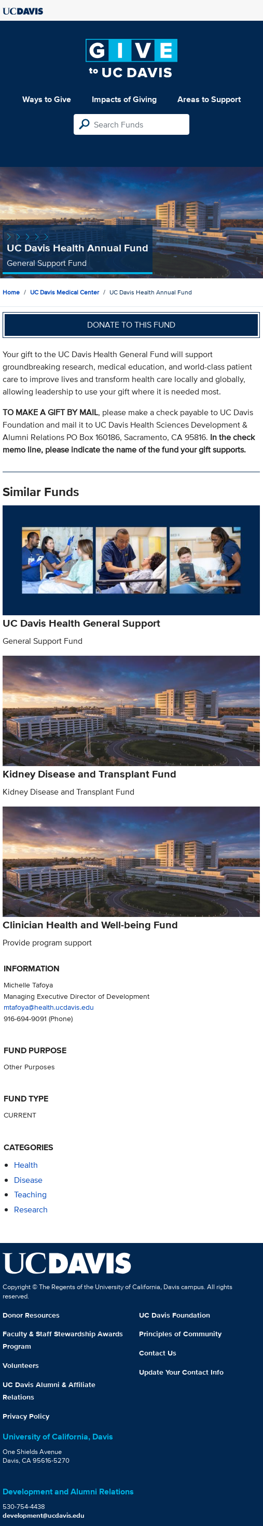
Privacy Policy (26, 1416)
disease (28, 1180)
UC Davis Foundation (174, 1315)
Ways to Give (46, 99)
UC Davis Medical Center (64, 292)
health (26, 1165)
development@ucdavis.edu (44, 1515)
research (31, 1210)
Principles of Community (180, 1334)
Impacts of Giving (124, 99)
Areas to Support (209, 99)
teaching (30, 1194)
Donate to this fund (131, 325)
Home (11, 292)
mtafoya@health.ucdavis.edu (49, 1006)
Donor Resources (31, 1315)
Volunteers (21, 1365)
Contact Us (157, 1353)
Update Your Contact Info (181, 1372)
